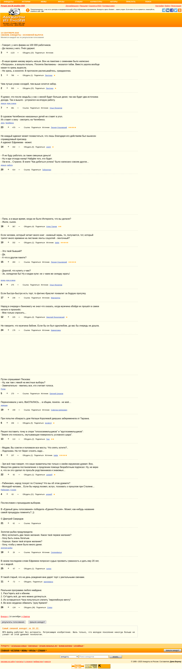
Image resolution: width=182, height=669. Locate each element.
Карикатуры (96, 2)
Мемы (43, 2)
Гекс (48, 439)
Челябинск (9, 123)
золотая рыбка (7, 548)
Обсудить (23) (28, 88)
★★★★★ (72, 128)
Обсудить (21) (28, 494)
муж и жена (11, 103)
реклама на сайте (8, 662)
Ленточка (48, 75)
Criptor (49, 608)
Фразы (61, 2)
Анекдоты (9, 2)
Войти (167, 6)
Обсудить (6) (29, 147)
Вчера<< (5, 616)
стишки (41, 650)
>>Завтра (25, 616)
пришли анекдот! (172, 650)
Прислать (131, 2)
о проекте (28, 662)
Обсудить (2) (29, 439)
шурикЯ (49, 475)
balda (57, 243)
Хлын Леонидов (56, 108)
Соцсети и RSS (95, 6)
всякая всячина (65, 646)
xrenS (48, 147)
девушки (4, 405)
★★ (59, 227)
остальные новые (19, 646)
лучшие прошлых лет (48, 646)
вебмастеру (38, 662)
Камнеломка (56, 330)
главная (5, 650)
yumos (48, 569)
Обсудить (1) (28, 75)
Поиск (148, 2)
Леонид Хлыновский (59, 128)
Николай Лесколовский (55, 317)
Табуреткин (46, 170)
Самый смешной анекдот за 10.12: (20, 628)
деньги (3, 103)
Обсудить (27, 582)
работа (10, 165)
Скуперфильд (56, 552)
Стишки (78, 2)
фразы (32, 650)
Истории (26, 2)
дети (2, 123)
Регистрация (176, 6)
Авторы (113, 2)
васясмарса (48, 582)
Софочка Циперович (59, 410)
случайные (78, 646)
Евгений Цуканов (56, 394)
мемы (24, 650)
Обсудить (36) (29, 608)
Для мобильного (72, 6)
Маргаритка (55, 298)
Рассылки (84, 6)
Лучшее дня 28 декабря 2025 (13, 6)
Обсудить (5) (28, 423)
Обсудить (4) (29, 227)
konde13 (48, 423)
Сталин (13, 490)
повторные (33, 646)
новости (47, 662)
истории (15, 650)
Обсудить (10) (28, 53)
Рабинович (5, 490)
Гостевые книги (108, 6)
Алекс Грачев (51, 227)
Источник (49, 53)
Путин (3, 389)
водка (3, 280)
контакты (19, 662)
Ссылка (26, 108)
